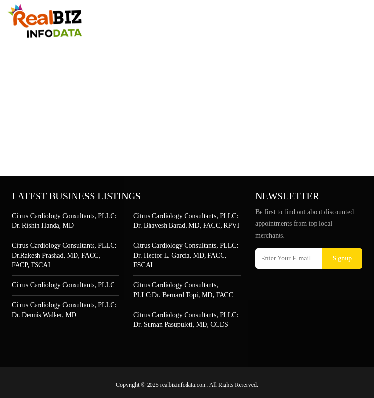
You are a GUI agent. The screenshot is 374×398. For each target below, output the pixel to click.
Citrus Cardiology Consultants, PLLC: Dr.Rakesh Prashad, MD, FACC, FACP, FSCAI (64, 255)
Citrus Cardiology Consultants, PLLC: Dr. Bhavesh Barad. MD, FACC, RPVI (186, 220)
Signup (342, 258)
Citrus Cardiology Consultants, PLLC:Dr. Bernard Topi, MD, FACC (183, 289)
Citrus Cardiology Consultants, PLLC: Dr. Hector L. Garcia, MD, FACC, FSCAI (185, 255)
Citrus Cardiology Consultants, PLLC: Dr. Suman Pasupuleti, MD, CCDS (185, 319)
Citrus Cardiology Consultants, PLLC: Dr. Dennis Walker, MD (64, 309)
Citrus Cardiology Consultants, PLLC (63, 285)
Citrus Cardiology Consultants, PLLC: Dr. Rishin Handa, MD (64, 220)
